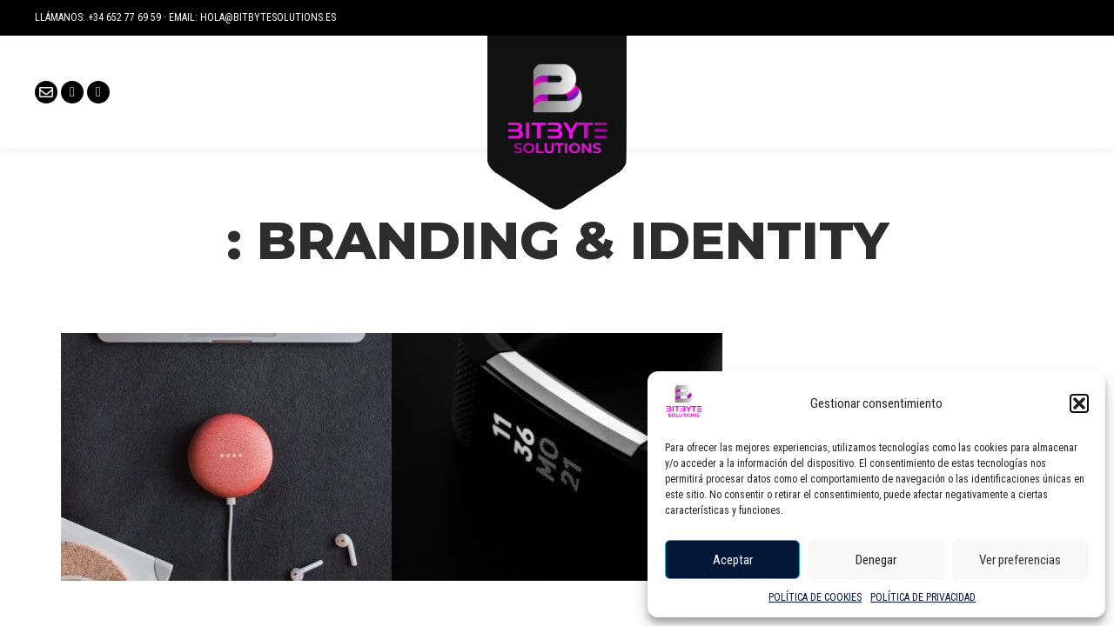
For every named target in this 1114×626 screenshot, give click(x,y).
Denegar (876, 560)
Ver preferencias (1020, 560)
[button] (1079, 403)
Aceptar (733, 560)
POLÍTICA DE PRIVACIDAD (923, 597)
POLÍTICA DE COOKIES (815, 597)
